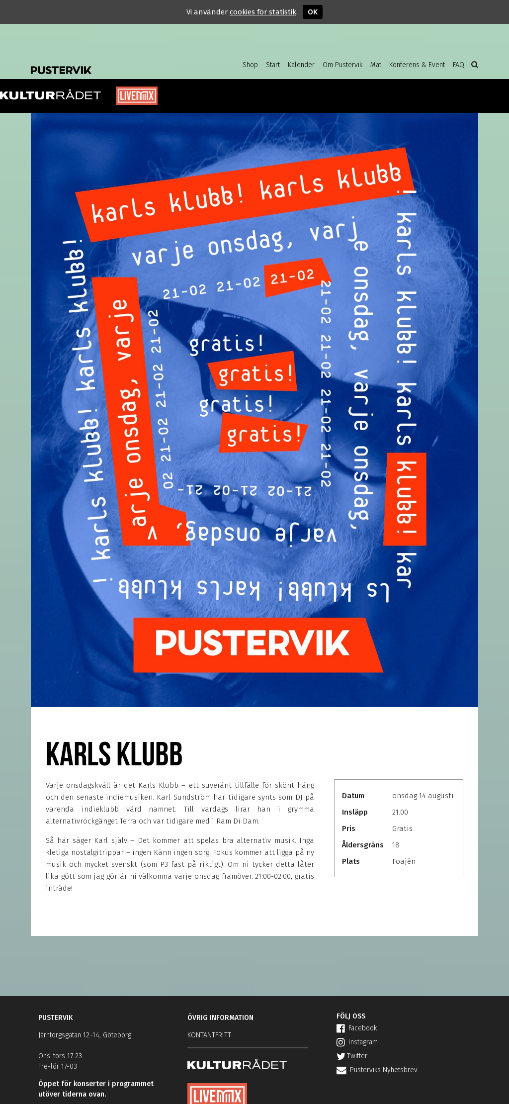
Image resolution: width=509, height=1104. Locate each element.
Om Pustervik (342, 65)
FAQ (458, 65)
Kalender (301, 65)
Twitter (352, 1056)
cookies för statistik (263, 11)
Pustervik (110, 62)
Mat (375, 65)
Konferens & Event (417, 65)
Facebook (357, 1028)
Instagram (357, 1042)
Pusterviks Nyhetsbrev (377, 1070)
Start (273, 65)
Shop (250, 65)
